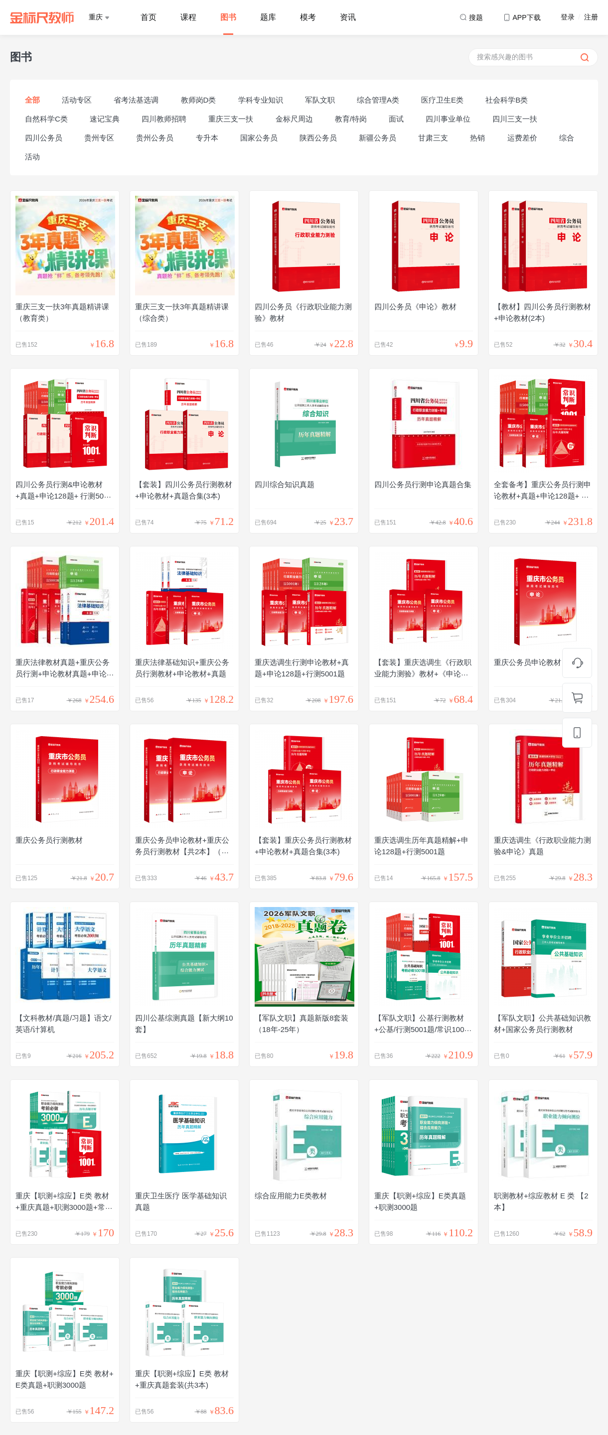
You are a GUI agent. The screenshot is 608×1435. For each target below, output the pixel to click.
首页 (148, 17)
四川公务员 (43, 137)
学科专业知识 (260, 100)
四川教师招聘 (164, 119)
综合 (566, 137)
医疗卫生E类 (442, 100)
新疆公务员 (377, 137)
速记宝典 (105, 119)
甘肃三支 (433, 137)
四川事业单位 (448, 119)
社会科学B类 (506, 100)
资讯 (348, 17)
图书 (228, 17)
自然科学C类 (46, 119)
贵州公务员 (154, 137)
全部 (32, 100)
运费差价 (522, 137)
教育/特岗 (351, 119)
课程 (188, 17)
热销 (477, 137)
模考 (308, 17)
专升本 (207, 137)
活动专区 (77, 100)
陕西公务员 (318, 137)
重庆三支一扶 (230, 119)
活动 (32, 156)
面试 (396, 119)
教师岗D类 (198, 100)
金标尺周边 (294, 119)
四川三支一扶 (514, 119)
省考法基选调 (136, 100)
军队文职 (320, 100)
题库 (268, 17)
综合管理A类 (378, 100)
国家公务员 (259, 137)
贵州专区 (99, 137)
